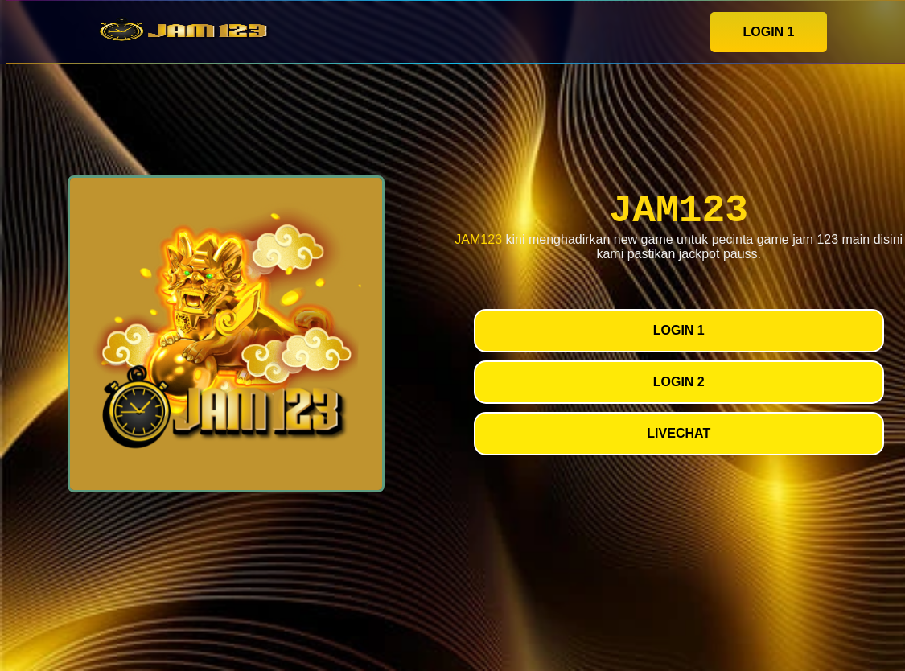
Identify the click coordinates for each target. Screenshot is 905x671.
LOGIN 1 (768, 32)
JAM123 (478, 239)
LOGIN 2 (679, 382)
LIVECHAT (678, 433)
